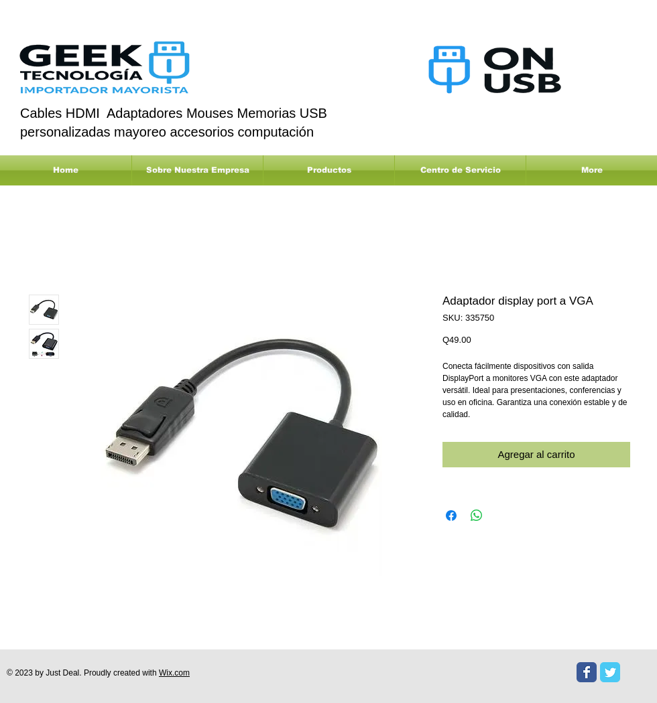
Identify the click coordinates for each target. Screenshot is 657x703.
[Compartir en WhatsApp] (477, 515)
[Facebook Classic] (587, 672)
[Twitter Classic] (610, 672)
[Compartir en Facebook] (451, 515)
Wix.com (174, 673)
